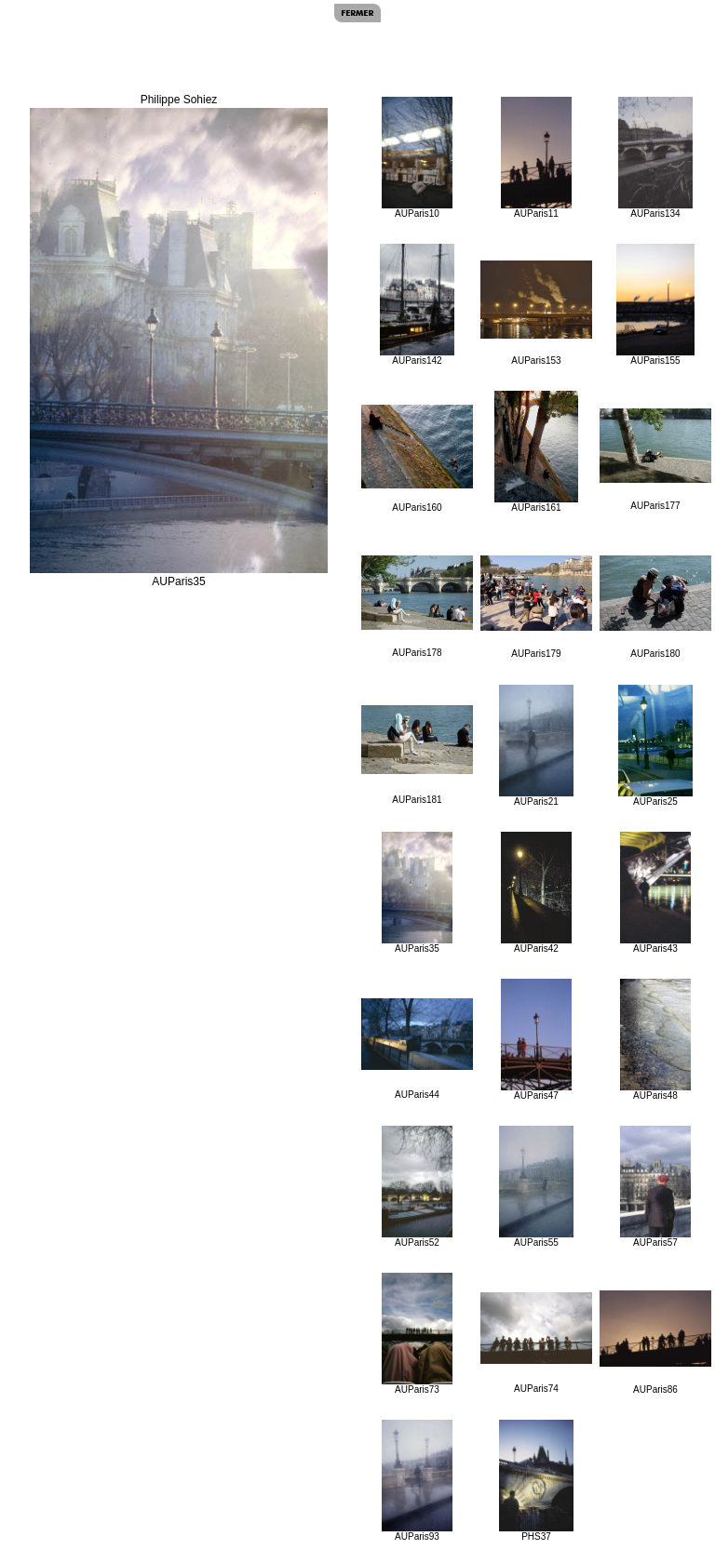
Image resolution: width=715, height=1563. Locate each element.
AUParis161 (536, 452)
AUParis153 (536, 313)
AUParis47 (537, 1040)
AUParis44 (417, 1049)
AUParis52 (417, 1187)
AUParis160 (417, 459)
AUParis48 (656, 1040)
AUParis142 (416, 305)
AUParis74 (536, 1343)
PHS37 (536, 1481)
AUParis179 (536, 607)
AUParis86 (655, 1342)
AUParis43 (656, 893)
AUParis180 (655, 607)
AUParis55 (536, 1187)
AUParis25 (655, 746)
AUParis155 (655, 305)
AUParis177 (655, 459)
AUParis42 (537, 893)
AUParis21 (536, 746)
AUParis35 (417, 893)
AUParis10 (417, 158)
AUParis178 (417, 606)
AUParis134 (655, 158)
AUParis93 (417, 1481)
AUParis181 (417, 755)
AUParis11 (537, 158)
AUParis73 (417, 1334)
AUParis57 (656, 1187)
